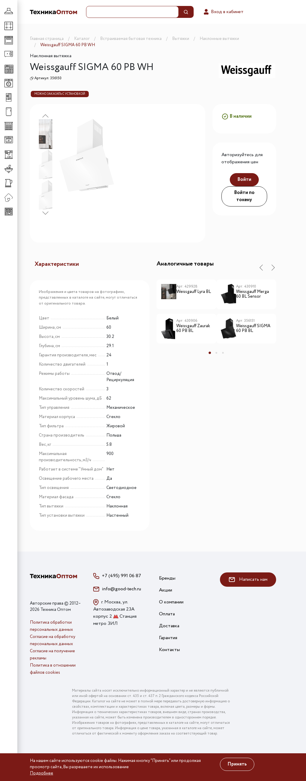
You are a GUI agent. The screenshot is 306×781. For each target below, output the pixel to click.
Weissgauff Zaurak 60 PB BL (193, 329)
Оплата (167, 614)
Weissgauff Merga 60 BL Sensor (252, 294)
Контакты (169, 649)
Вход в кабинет (223, 11)
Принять (237, 764)
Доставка (169, 625)
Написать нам (248, 579)
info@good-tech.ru (121, 589)
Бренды (167, 578)
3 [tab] (223, 353)
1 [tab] (210, 353)
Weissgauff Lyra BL (193, 292)
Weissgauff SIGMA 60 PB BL (253, 329)
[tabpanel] (186, 314)
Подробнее (41, 773)
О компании (171, 602)
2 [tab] (216, 353)
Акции (165, 590)
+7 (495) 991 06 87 (121, 575)
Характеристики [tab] (57, 264)
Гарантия (168, 637)
